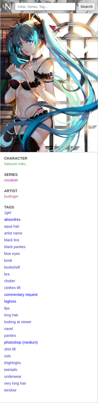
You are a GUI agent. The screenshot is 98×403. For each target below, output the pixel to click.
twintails (10, 370)
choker (9, 281)
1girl (7, 213)
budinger (11, 196)
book (8, 260)
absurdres (12, 219)
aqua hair (11, 226)
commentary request (21, 294)
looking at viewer (17, 322)
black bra (11, 240)
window (10, 390)
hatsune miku (15, 164)
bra (6, 274)
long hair (11, 315)
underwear (12, 376)
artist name (13, 233)
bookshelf (12, 267)
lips (7, 308)
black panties (15, 247)
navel (8, 329)
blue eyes (12, 254)
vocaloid (11, 180)
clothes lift (12, 288)
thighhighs (12, 363)
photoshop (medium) (21, 342)
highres (10, 301)
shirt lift (10, 349)
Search (86, 6)
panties (10, 335)
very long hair (15, 383)
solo (7, 356)
